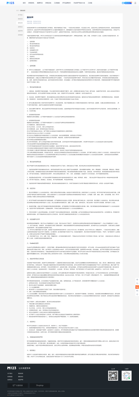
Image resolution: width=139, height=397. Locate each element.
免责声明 (20, 379)
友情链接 (9, 376)
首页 (24, 3)
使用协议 (9, 379)
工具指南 (57, 3)
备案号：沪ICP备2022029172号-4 (27, 393)
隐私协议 (20, 376)
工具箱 (90, 3)
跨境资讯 (31, 3)
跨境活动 (48, 3)
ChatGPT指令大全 (79, 3)
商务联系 (20, 373)
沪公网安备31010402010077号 (15, 395)
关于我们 (9, 373)
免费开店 (40, 3)
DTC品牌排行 (66, 3)
